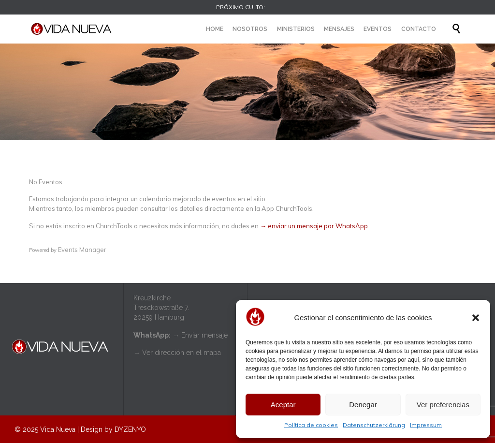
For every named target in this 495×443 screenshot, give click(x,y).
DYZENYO (130, 429)
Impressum (426, 424)
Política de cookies (311, 424)
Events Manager (82, 249)
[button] (475, 318)
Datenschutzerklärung (374, 424)
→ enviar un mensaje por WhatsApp (314, 226)
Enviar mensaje (204, 335)
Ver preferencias (443, 404)
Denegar (363, 404)
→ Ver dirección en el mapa (177, 352)
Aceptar (283, 404)
